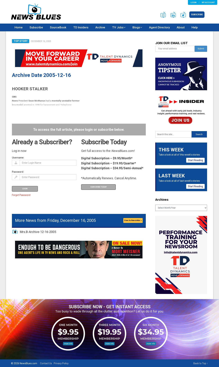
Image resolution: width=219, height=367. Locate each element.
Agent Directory (159, 27)
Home (19, 27)
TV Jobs (117, 27)
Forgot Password (21, 195)
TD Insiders (80, 27)
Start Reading (195, 160)
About (181, 27)
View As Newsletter (133, 220)
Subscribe (197, 14)
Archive (100, 27)
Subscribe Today (98, 187)
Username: (18, 157)
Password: (18, 171)
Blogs (136, 27)
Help (195, 27)
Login (193, 2)
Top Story (20, 41)
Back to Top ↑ (200, 363)
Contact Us (46, 363)
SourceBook (58, 27)
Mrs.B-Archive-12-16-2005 (38, 232)
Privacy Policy (61, 363)
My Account (208, 2)
